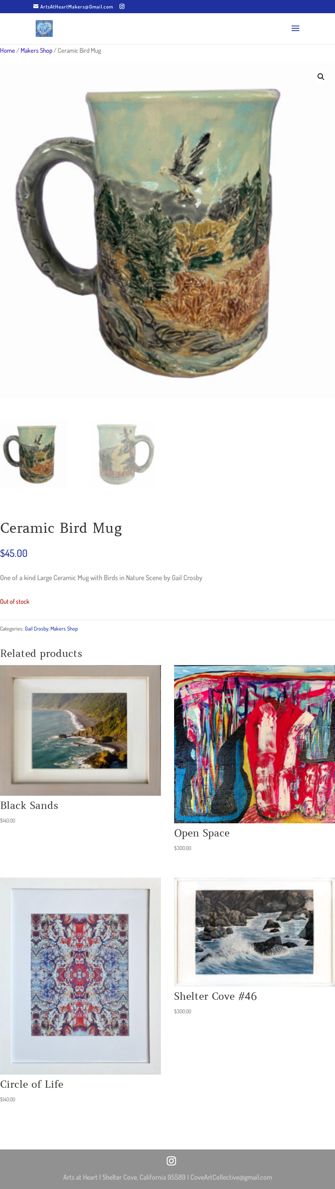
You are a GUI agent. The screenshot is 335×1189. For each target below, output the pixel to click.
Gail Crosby (36, 628)
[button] (321, 77)
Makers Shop (36, 50)
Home (7, 50)
